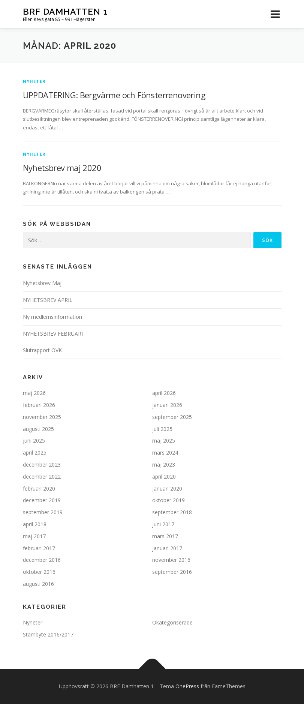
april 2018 (34, 524)
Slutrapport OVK (42, 350)
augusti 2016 (38, 583)
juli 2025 (162, 428)
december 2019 (42, 500)
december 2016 (42, 559)
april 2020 (164, 476)
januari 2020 (167, 488)
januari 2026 (167, 404)
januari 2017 (167, 548)
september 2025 (172, 416)
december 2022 (42, 476)
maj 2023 (163, 464)
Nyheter (34, 81)
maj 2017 (34, 536)
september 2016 (172, 571)
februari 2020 (39, 488)
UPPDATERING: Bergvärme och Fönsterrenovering (114, 95)
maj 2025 (163, 440)
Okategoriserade (172, 622)
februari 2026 (39, 404)
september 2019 (43, 512)
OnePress (187, 686)
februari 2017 (39, 548)
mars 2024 (165, 452)
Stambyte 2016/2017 (48, 634)
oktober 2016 (39, 571)
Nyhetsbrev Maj (42, 283)
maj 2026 (34, 392)
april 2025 (34, 452)
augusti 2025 (38, 428)
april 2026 (164, 392)
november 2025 (42, 416)
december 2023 (42, 464)
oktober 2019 (168, 500)
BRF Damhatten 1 (65, 11)
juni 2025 (34, 440)
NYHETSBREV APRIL (47, 299)
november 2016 (171, 559)
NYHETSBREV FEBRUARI (53, 333)
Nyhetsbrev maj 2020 (62, 167)
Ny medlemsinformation (52, 316)
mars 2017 (165, 536)
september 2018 (172, 512)
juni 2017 (163, 524)
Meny (274, 14)
